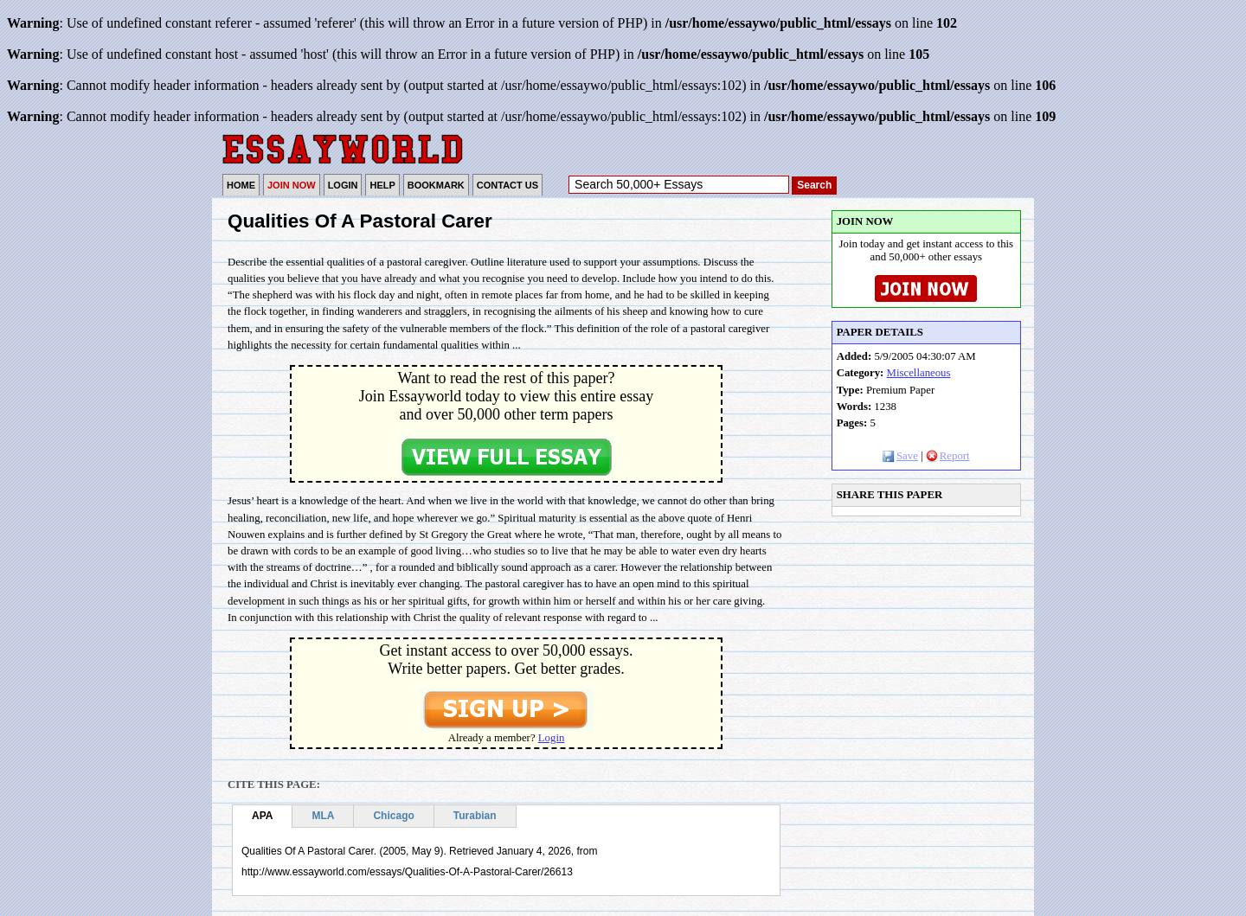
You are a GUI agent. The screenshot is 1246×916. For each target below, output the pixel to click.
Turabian (475, 816)
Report (948, 456)
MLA (323, 816)
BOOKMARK (436, 185)
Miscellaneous (919, 373)
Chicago (393, 816)
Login (551, 738)
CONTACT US (507, 185)
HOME (241, 185)
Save (900, 456)
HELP (382, 185)
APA (262, 816)
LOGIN (343, 185)
